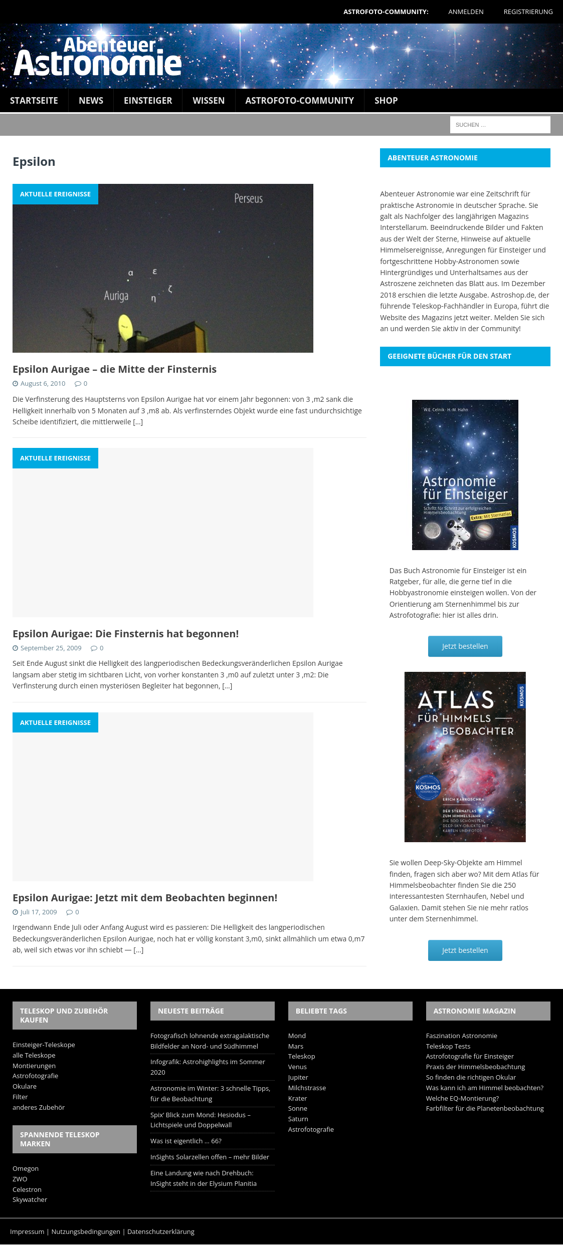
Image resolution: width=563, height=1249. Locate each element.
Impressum (27, 1231)
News (91, 100)
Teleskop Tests (448, 1046)
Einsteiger (148, 100)
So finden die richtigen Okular (471, 1077)
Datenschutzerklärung (161, 1231)
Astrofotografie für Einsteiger (470, 1056)
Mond (297, 1035)
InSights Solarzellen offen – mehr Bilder (209, 1156)
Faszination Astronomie (461, 1035)
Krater (297, 1098)
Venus (297, 1066)
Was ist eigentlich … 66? (186, 1140)
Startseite (34, 100)
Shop (386, 100)
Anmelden (466, 11)
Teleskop (301, 1056)
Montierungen (34, 1065)
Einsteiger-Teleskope (44, 1044)
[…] (138, 421)
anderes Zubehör (39, 1107)
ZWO (20, 1178)
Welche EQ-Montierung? (462, 1098)
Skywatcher (30, 1199)
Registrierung (528, 11)
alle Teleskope (34, 1055)
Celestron (27, 1189)
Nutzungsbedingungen (86, 1231)
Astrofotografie (35, 1075)
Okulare (25, 1086)
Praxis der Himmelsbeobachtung (475, 1066)
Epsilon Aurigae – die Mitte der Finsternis (115, 369)
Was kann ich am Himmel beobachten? (485, 1087)
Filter (20, 1096)
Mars (295, 1046)
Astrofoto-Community (300, 100)
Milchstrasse (307, 1087)
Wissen (209, 100)
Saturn (298, 1118)
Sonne (297, 1108)
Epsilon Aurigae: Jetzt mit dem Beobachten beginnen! (145, 897)
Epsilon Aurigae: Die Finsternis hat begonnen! (126, 633)
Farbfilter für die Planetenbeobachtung (485, 1108)
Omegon (26, 1168)
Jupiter (298, 1077)
